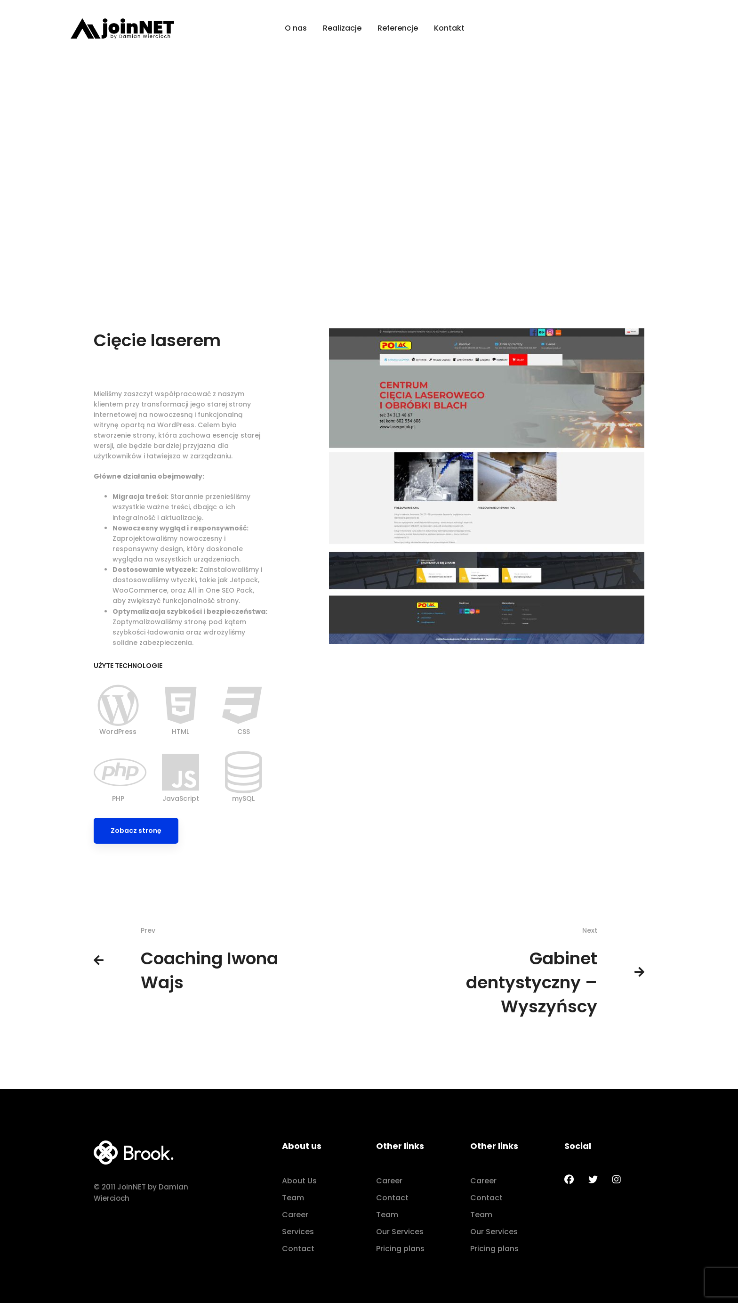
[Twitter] (593, 1180)
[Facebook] (569, 1180)
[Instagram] (616, 1180)
